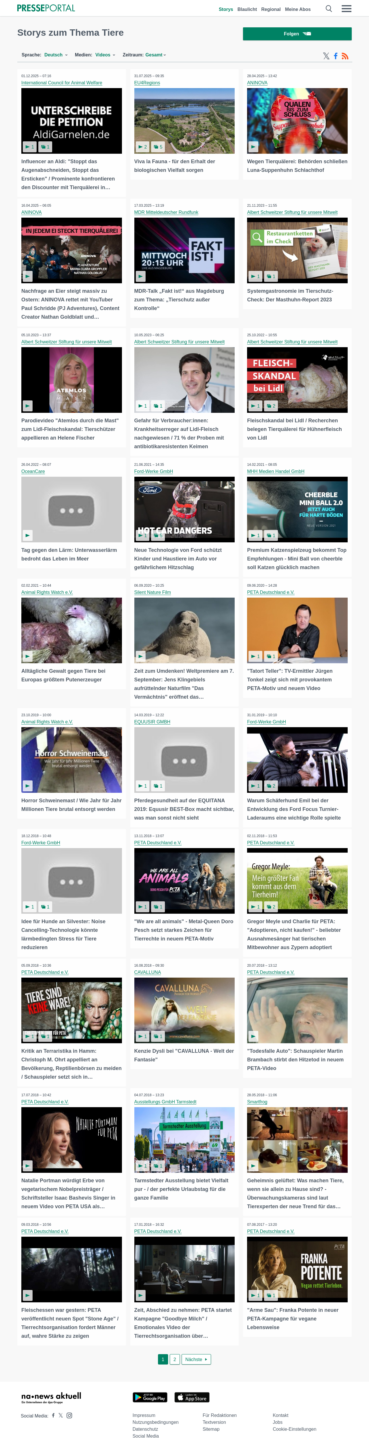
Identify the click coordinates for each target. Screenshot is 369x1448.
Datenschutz (145, 1427)
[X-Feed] (326, 57)
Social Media (146, 1434)
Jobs (278, 1420)
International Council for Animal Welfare (62, 83)
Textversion (214, 1420)
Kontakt (280, 1413)
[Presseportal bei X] (59, 1413)
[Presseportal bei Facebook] (51, 1413)
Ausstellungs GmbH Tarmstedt (166, 1100)
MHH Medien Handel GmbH (276, 471)
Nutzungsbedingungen (156, 1420)
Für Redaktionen (220, 1413)
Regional (271, 9)
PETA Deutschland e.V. (271, 592)
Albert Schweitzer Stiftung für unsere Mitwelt (292, 212)
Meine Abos (298, 9)
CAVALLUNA (148, 971)
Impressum (144, 1413)
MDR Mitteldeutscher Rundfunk (167, 212)
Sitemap (211, 1427)
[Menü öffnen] (346, 9)
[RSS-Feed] (345, 57)
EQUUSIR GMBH (153, 721)
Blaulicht (247, 9)
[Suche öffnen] (329, 9)
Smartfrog (257, 1100)
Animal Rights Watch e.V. (47, 592)
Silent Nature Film (153, 592)
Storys (226, 9)
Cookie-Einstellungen (294, 1427)
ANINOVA (257, 83)
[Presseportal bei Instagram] (67, 1413)
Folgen (297, 34)
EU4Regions (148, 83)
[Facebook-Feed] (336, 57)
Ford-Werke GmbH (154, 471)
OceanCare (33, 471)
